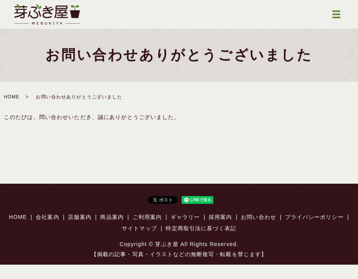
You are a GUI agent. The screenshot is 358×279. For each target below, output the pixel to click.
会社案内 (47, 217)
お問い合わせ (258, 217)
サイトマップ (139, 228)
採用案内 (220, 217)
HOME (11, 97)
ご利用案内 (147, 217)
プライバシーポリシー (314, 217)
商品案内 (111, 217)
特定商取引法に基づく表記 (201, 228)
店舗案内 (79, 217)
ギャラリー (185, 217)
